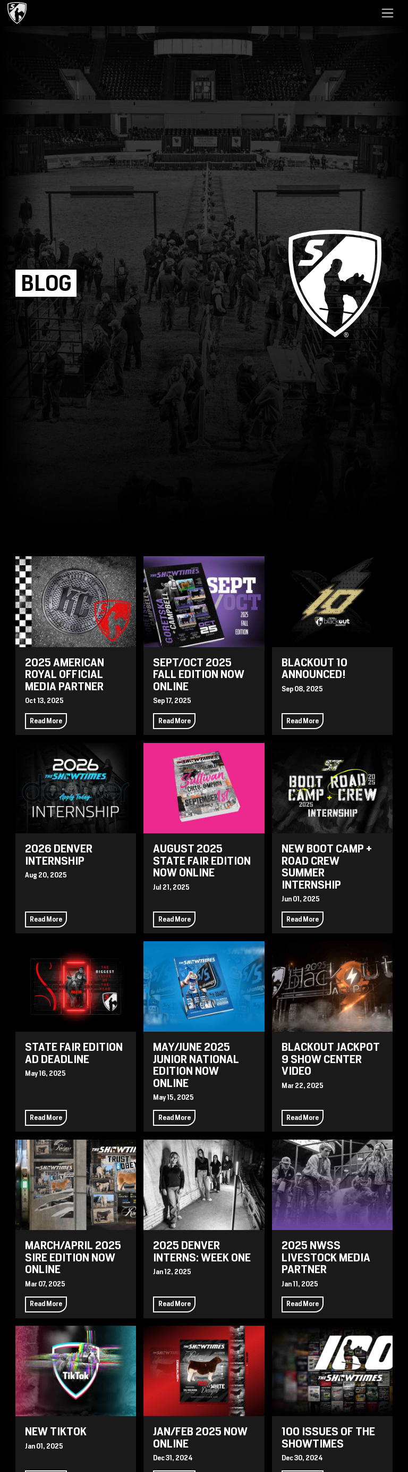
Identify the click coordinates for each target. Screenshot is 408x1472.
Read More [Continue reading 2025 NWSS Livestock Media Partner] (302, 1304)
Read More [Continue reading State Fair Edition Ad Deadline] (46, 1118)
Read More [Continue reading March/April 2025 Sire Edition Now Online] (46, 1304)
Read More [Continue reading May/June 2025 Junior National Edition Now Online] (174, 1118)
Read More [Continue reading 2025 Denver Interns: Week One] (174, 1304)
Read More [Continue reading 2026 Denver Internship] (46, 919)
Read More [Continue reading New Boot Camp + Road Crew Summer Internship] (302, 919)
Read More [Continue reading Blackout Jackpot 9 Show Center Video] (302, 1118)
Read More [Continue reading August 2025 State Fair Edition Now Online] (174, 919)
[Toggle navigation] (388, 13)
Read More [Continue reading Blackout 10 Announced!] (302, 721)
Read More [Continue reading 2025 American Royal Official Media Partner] (46, 721)
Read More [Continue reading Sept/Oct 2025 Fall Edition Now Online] (174, 721)
